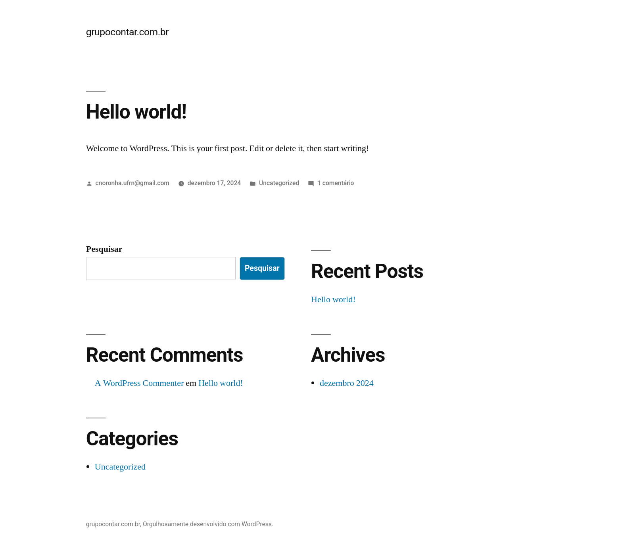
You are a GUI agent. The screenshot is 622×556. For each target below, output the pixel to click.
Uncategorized (279, 183)
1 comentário (335, 183)
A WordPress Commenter (139, 383)
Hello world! (136, 111)
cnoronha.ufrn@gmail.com (132, 183)
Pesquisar (104, 249)
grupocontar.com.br (127, 32)
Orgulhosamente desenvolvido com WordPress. (208, 524)
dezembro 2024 (347, 383)
